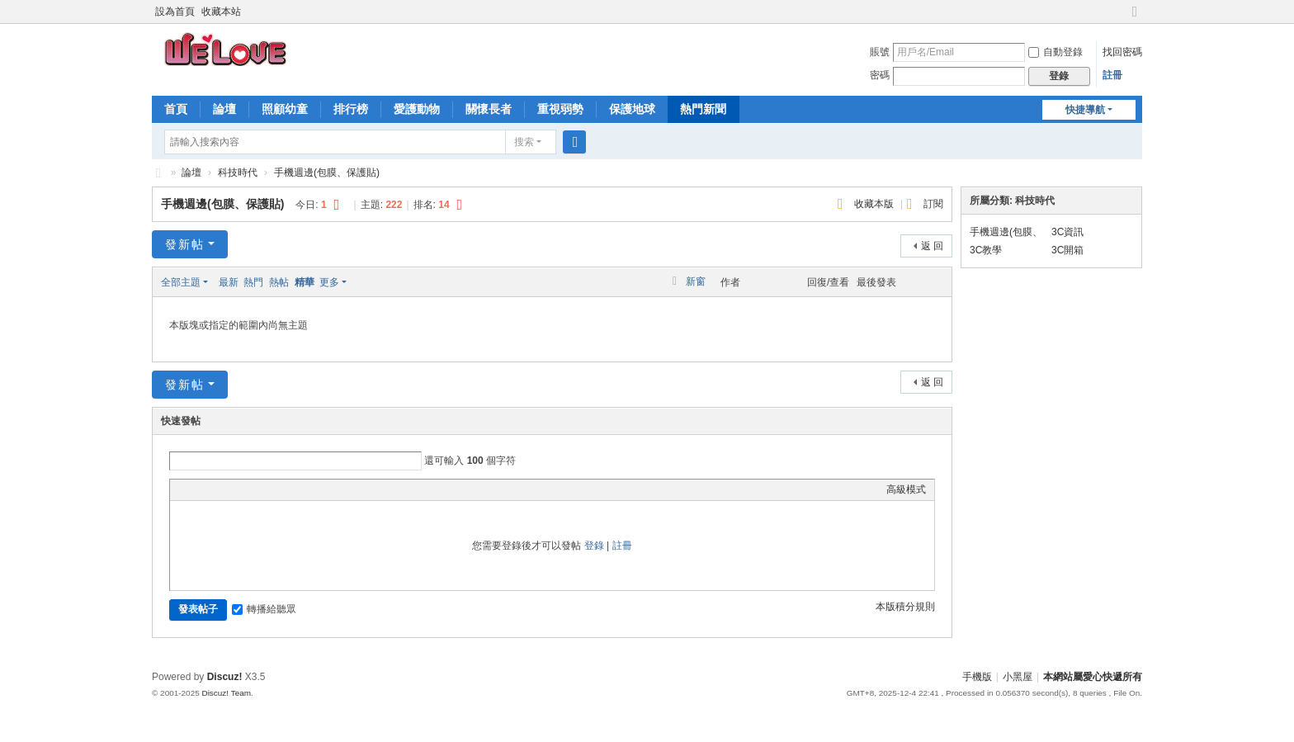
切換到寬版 (1134, 18)
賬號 (880, 52)
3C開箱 (1067, 250)
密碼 (880, 75)
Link (240, 489)
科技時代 (237, 172)
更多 (329, 282)
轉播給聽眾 (264, 609)
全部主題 (181, 282)
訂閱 (933, 204)
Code (281, 489)
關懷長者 (488, 109)
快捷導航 (1085, 110)
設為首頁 (175, 11)
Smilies (302, 489)
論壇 (224, 109)
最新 (228, 282)
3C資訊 (1067, 232)
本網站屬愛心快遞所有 (1092, 677)
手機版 (977, 677)
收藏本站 (221, 11)
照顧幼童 (285, 109)
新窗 (696, 281)
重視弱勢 (560, 109)
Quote (261, 489)
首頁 (175, 109)
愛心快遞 (158, 173)
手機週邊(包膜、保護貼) (327, 172)
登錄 (594, 545)
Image (219, 489)
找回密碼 (1122, 52)
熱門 (253, 282)
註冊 (1112, 75)
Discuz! (225, 677)
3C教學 (986, 250)
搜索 (524, 142)
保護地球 (632, 109)
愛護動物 (417, 109)
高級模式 (906, 489)
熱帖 (279, 282)
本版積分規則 (905, 606)
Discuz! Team (226, 692)
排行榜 (350, 109)
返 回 (932, 246)
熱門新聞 (703, 109)
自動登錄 (1055, 52)
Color (199, 489)
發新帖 (185, 244)
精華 (304, 282)
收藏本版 (875, 204)
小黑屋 (1017, 677)
